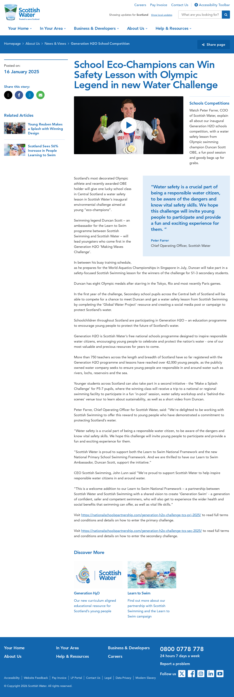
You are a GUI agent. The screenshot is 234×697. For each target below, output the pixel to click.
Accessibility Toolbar (212, 5)
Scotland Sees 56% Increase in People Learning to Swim (43, 150)
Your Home (19, 28)
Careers (140, 5)
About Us (136, 28)
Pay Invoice (158, 5)
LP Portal (76, 678)
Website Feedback (36, 678)
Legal (108, 678)
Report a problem (175, 663)
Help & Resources (173, 28)
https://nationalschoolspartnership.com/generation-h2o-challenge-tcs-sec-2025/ (141, 531)
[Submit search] (226, 15)
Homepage (12, 43)
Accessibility (12, 678)
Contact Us (179, 5)
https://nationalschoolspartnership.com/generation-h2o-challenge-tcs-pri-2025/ (141, 515)
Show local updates (161, 15)
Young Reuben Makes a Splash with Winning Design (45, 128)
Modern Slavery (146, 678)
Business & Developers (95, 28)
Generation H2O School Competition (100, 43)
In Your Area (52, 28)
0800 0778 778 (182, 649)
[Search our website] (200, 15)
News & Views (55, 43)
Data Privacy (123, 678)
